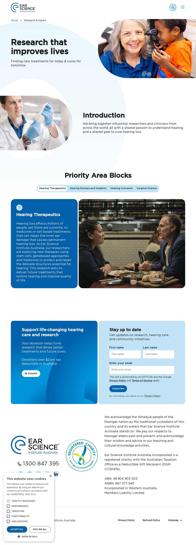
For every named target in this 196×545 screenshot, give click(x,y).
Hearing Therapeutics (52, 210)
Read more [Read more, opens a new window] (30, 494)
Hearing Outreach (122, 210)
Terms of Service (142, 381)
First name (116, 347)
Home (14, 20)
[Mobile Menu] (182, 7)
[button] (29, 536)
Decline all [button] (40, 529)
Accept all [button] (17, 529)
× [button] (50, 476)
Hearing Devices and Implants (88, 210)
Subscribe (118, 388)
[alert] (28, 507)
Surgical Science (147, 210)
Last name (150, 347)
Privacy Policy (117, 381)
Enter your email (120, 363)
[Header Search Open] (173, 7)
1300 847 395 (41, 463)
